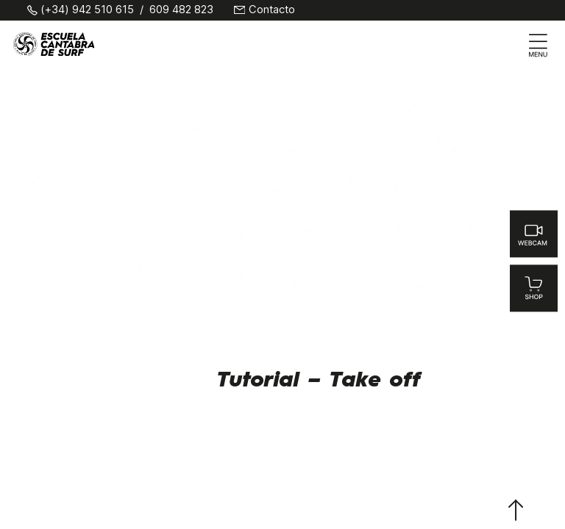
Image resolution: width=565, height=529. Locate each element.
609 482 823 (181, 9)
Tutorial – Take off (319, 381)
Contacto (272, 9)
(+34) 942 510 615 (87, 9)
